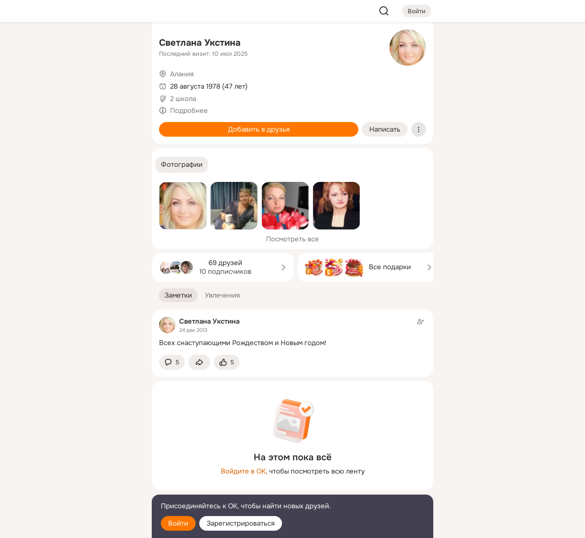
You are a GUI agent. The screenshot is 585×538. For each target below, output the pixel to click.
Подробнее (189, 110)
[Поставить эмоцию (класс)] (226, 362)
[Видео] (124, 84)
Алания (182, 74)
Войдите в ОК (243, 471)
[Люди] (84, 84)
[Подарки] (44, 124)
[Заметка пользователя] (292, 332)
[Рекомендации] (84, 164)
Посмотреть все (292, 239)
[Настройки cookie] (84, 526)
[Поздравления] (84, 124)
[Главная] (44, 44)
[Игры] (124, 124)
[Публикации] (44, 84)
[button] (181, 165)
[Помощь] (44, 164)
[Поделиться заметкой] (199, 362)
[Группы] (124, 44)
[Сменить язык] (84, 487)
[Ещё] (84, 467)
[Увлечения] (84, 44)
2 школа (183, 98)
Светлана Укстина (199, 42)
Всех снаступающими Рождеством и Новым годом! (242, 342)
